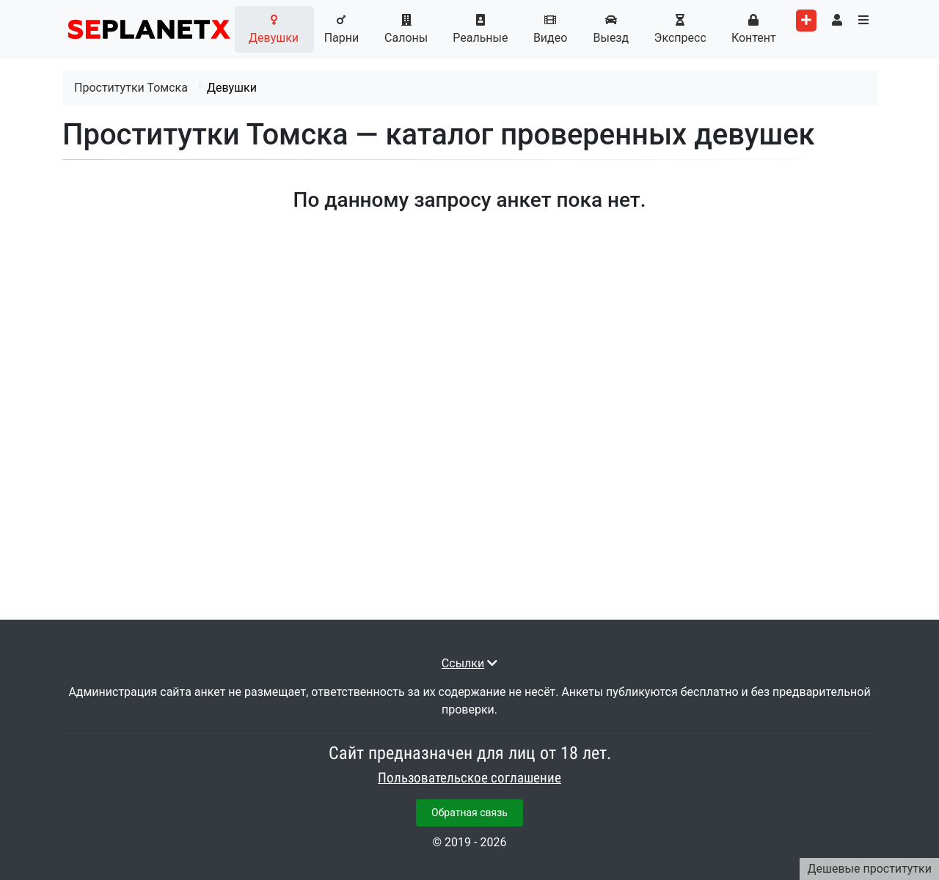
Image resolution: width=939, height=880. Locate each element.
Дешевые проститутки (869, 869)
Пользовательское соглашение (469, 778)
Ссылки (463, 663)
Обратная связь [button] (469, 812)
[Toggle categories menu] (863, 20)
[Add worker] (806, 21)
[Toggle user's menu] (837, 20)
